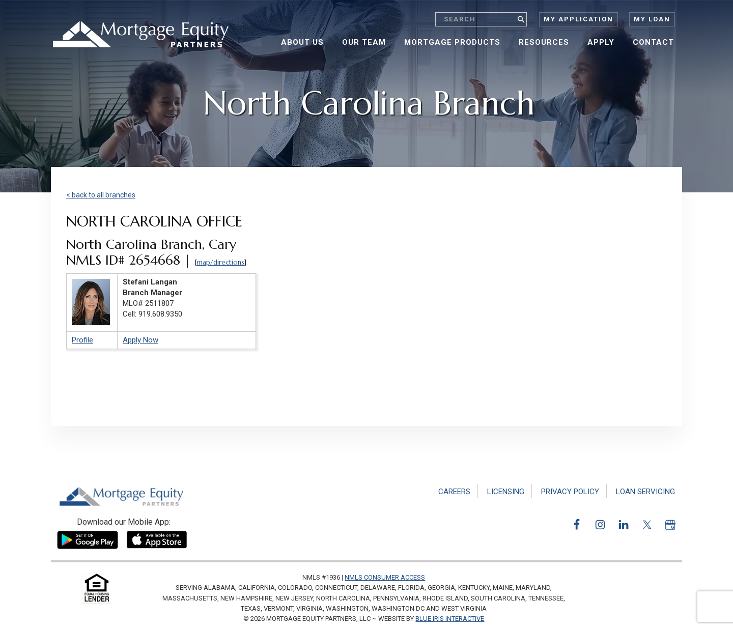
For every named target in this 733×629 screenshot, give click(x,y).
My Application (578, 19)
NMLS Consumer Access (385, 577)
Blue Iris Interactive (449, 618)
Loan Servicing (645, 491)
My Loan (652, 19)
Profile (82, 340)
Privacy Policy (570, 491)
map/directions (220, 262)
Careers (454, 491)
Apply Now (140, 340)
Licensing (505, 491)
